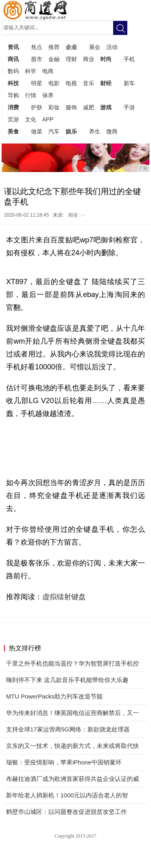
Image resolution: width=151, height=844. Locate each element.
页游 (13, 119)
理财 (71, 59)
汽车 (54, 131)
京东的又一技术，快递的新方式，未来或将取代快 (72, 745)
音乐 (88, 83)
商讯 (13, 59)
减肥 (88, 107)
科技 (13, 83)
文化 (30, 119)
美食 (13, 131)
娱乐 (71, 131)
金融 (54, 59)
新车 (129, 83)
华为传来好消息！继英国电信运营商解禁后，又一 (72, 712)
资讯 (13, 47)
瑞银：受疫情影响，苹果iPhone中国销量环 (64, 762)
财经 (106, 83)
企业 (71, 47)
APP (48, 119)
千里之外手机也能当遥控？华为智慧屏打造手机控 (72, 663)
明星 (36, 83)
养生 (94, 131)
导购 (13, 95)
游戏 (106, 107)
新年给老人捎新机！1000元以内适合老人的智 (67, 795)
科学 (30, 71)
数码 (13, 71)
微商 (112, 131)
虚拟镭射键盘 (64, 597)
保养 (48, 95)
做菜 (36, 131)
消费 (13, 107)
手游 (129, 107)
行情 (30, 95)
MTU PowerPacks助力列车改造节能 (54, 696)
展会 (94, 47)
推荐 (54, 47)
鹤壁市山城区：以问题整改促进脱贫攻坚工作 (66, 811)
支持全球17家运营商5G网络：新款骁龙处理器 (68, 729)
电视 (71, 83)
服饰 (71, 107)
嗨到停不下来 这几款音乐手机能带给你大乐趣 (67, 679)
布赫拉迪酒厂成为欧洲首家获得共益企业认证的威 (72, 778)
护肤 (36, 107)
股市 (36, 59)
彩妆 (54, 107)
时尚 (106, 59)
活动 (112, 47)
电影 (54, 83)
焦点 (36, 47)
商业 (88, 59)
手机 (129, 59)
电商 (48, 71)
